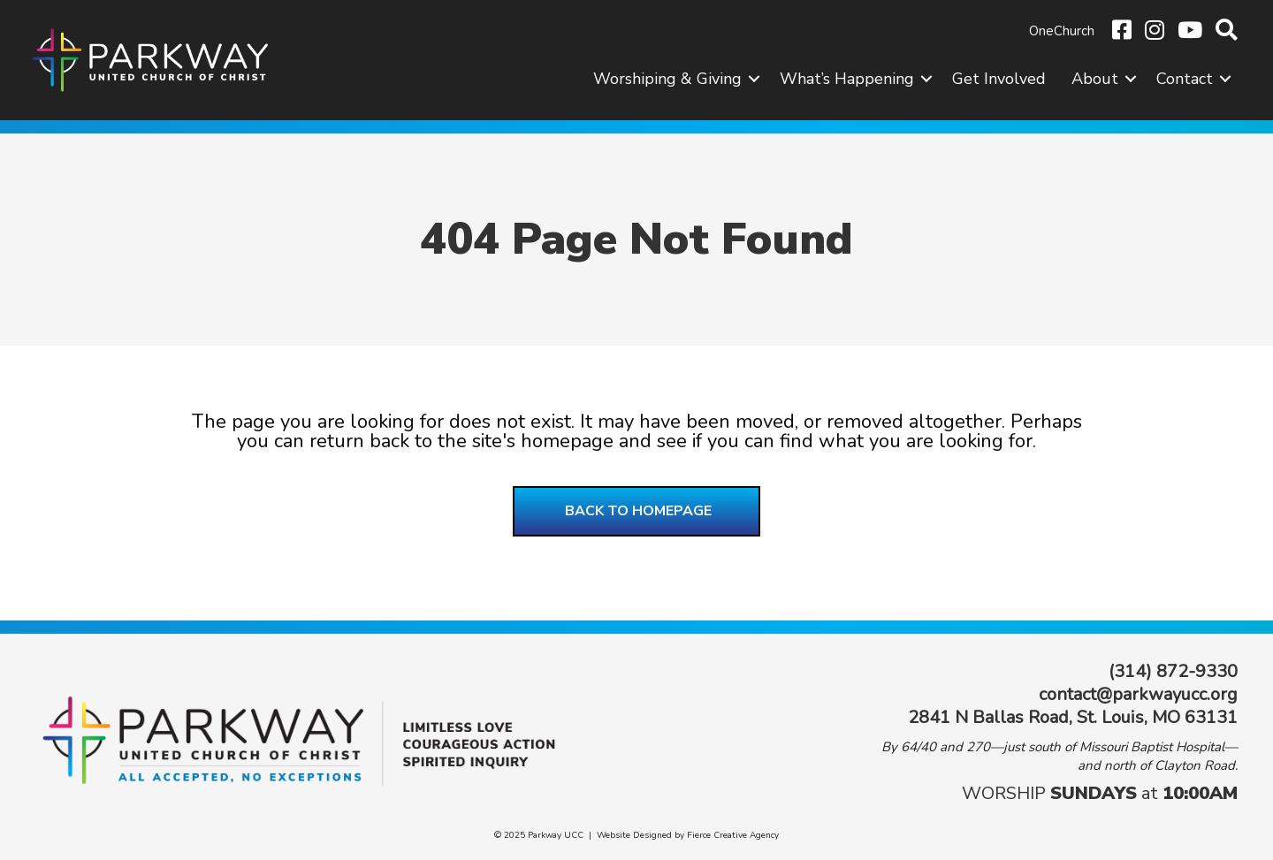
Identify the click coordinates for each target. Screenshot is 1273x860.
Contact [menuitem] (1184, 78)
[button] (754, 79)
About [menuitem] (1094, 78)
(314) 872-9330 (1173, 671)
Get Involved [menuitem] (999, 78)
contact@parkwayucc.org (1138, 694)
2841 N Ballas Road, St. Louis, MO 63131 (1073, 717)
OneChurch (1061, 31)
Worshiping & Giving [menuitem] (667, 78)
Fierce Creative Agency (733, 835)
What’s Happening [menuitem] (847, 78)
